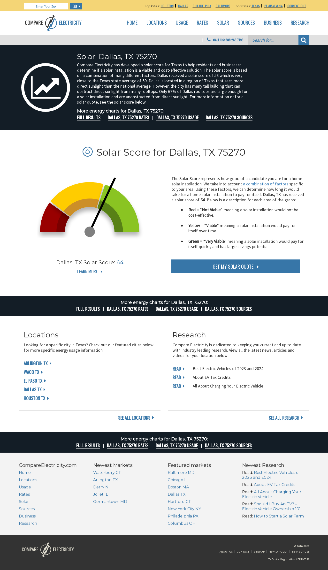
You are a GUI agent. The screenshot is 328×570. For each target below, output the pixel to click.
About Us (226, 551)
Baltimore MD (181, 472)
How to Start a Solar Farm (279, 516)
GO (75, 6)
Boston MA (178, 487)
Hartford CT (179, 501)
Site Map (259, 551)
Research (300, 22)
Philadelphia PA (183, 516)
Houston (167, 5)
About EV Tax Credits (274, 484)
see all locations (134, 417)
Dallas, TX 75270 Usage (177, 117)
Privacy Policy (278, 551)
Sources (246, 22)
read (177, 368)
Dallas (183, 5)
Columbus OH (182, 523)
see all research (284, 417)
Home (132, 22)
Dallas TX (33, 389)
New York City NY (184, 509)
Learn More (87, 271)
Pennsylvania (273, 5)
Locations (156, 22)
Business (273, 22)
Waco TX (31, 372)
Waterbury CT (107, 472)
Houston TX (34, 398)
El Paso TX (33, 380)
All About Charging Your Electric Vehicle (271, 494)
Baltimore (223, 5)
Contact (243, 551)
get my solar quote (233, 266)
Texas (256, 5)
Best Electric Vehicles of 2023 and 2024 (271, 475)
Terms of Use (300, 551)
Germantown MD (110, 501)
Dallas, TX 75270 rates (128, 117)
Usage (182, 22)
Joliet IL (100, 494)
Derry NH (102, 487)
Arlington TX (36, 363)
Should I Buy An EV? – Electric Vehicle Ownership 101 (271, 506)
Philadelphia (202, 5)
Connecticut (296, 5)
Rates (202, 22)
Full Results (88, 117)
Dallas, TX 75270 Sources (229, 117)
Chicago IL (178, 480)
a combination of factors (265, 184)
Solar (223, 22)
